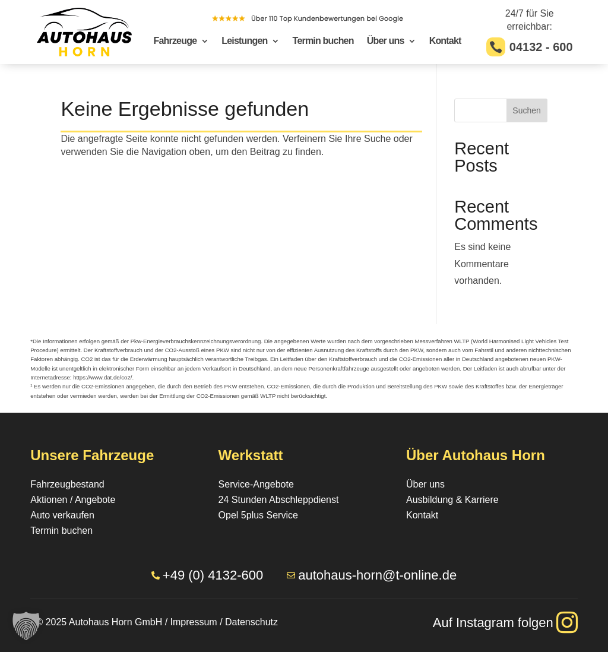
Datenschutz (251, 622)
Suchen (526, 110)
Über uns (385, 41)
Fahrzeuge (175, 41)
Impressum (193, 622)
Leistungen (244, 41)
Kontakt (445, 41)
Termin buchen (323, 41)
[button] (26, 626)
